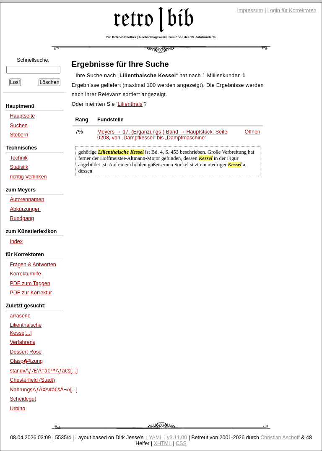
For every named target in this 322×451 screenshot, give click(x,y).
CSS (181, 443)
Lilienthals (130, 104)
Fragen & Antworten (33, 264)
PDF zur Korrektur (31, 293)
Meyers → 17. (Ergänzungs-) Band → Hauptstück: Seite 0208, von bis (162, 135)
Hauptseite (22, 116)
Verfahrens (22, 342)
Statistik (19, 167)
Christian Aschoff (279, 438)
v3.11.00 (177, 438)
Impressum (250, 10)
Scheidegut (23, 399)
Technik (18, 158)
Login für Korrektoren (291, 10)
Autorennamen (27, 199)
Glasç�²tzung (26, 361)
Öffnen (252, 132)
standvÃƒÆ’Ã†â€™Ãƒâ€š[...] (44, 371)
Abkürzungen (25, 209)
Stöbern (19, 135)
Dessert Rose (26, 352)
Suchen (18, 125)
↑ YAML (154, 438)
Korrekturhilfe (25, 274)
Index (16, 241)
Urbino (17, 409)
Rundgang (22, 218)
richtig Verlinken (28, 177)
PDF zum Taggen (30, 283)
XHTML (162, 443)
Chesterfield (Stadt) (32, 380)
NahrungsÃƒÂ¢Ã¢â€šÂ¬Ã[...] (43, 390)
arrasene (20, 316)
